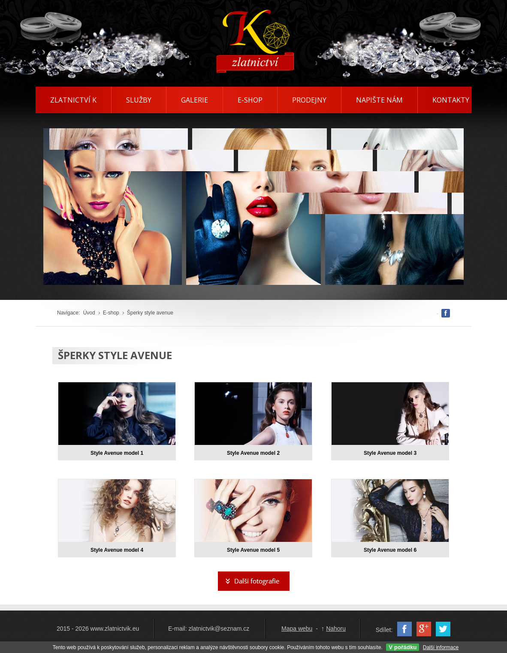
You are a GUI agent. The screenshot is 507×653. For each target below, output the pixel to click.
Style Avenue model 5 (253, 550)
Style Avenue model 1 (117, 453)
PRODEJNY (309, 100)
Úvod (89, 313)
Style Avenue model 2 (253, 453)
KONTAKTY (450, 100)
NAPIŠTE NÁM (379, 100)
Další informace (441, 647)
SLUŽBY (138, 100)
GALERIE (194, 100)
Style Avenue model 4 (117, 550)
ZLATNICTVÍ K (73, 100)
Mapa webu (296, 628)
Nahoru (336, 628)
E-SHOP (250, 100)
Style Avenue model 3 (390, 453)
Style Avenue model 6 (390, 550)
